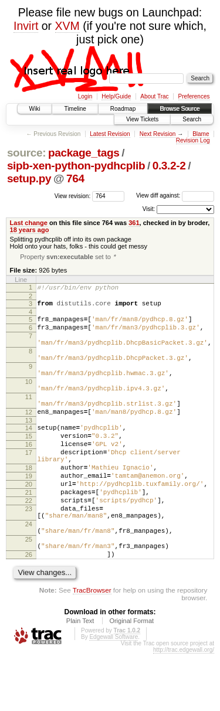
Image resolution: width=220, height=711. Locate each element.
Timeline (75, 109)
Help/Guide (116, 96)
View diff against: (175, 195)
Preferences (194, 96)
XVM (67, 25)
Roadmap (123, 109)
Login (85, 96)
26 (28, 610)
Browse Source (179, 109)
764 (75, 178)
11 (28, 419)
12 (28, 437)
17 (28, 485)
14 (28, 455)
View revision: (73, 195)
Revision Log (193, 140)
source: (26, 153)
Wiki (34, 109)
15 (28, 465)
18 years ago (29, 229)
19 (28, 514)
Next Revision (158, 134)
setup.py (29, 178)
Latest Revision (110, 134)
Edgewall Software (113, 694)
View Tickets (142, 119)
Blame (200, 134)
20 (28, 524)
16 (28, 475)
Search (191, 119)
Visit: (149, 209)
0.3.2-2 (169, 165)
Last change (29, 222)
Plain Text (80, 678)
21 (28, 533)
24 (28, 572)
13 (28, 447)
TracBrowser (92, 647)
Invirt (25, 25)
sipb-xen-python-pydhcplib (76, 165)
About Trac (154, 96)
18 (28, 504)
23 (28, 553)
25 (28, 591)
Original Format (131, 678)
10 (28, 400)
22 (28, 543)
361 (133, 222)
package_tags (84, 153)
